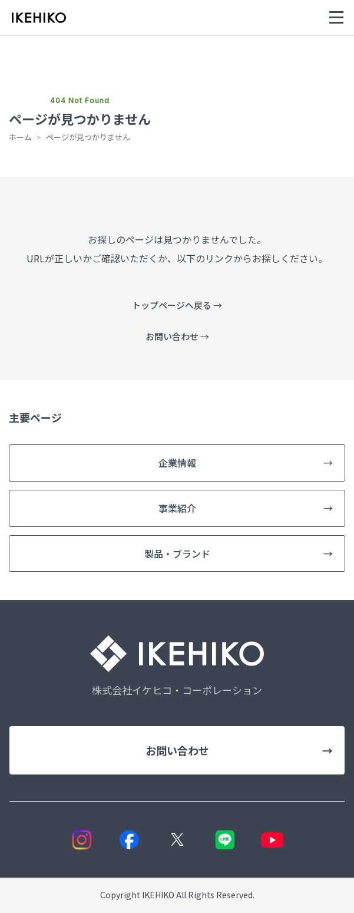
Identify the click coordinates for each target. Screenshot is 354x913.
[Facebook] (129, 839)
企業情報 (245, 463)
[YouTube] (272, 839)
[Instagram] (81, 839)
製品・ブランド (238, 553)
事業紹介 (245, 508)
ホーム (20, 137)
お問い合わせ (177, 336)
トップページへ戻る (177, 305)
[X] (177, 839)
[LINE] (225, 839)
